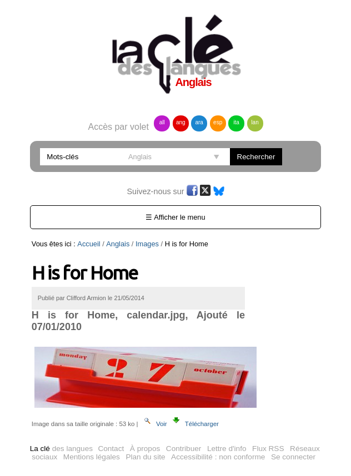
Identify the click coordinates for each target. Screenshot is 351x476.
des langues (61, 448)
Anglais (117, 244)
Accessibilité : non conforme (218, 457)
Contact (111, 448)
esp (217, 122)
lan (254, 122)
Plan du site (145, 457)
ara (199, 122)
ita (236, 122)
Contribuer (183, 448)
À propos (145, 448)
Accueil (88, 244)
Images (147, 244)
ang (180, 122)
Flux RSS (268, 448)
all (162, 122)
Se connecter (293, 457)
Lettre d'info (227, 448)
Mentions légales (91, 457)
